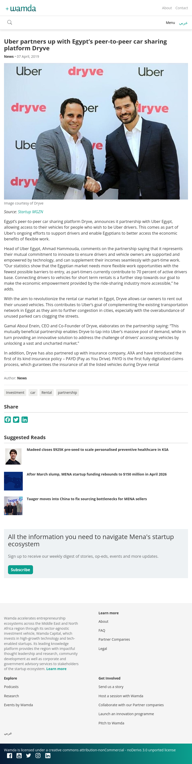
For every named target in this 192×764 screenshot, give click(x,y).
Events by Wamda (18, 704)
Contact (182, 7)
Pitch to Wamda (111, 723)
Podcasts (11, 686)
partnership (67, 392)
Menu (170, 22)
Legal (102, 648)
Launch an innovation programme (126, 713)
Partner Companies (114, 639)
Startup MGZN (30, 211)
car (33, 392)
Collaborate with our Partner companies (131, 704)
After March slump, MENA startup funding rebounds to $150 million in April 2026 (97, 474)
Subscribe (20, 569)
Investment (15, 392)
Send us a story (110, 686)
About (167, 7)
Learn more (56, 668)
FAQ (101, 630)
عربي (183, 23)
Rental (47, 392)
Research (11, 696)
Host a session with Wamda (120, 696)
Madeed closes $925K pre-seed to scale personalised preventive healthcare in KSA (97, 449)
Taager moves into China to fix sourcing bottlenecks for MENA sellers (87, 498)
